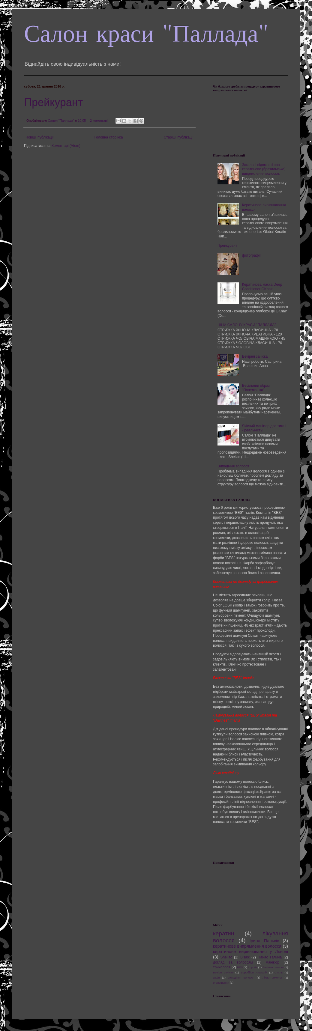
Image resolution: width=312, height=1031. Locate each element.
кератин (223, 933)
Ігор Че (252, 967)
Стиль (278, 972)
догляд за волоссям (233, 962)
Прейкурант (53, 102)
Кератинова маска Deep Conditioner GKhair (262, 286)
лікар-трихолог (272, 977)
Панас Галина (270, 957)
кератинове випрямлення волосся (247, 946)
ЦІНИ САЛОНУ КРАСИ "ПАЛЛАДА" (247, 325)
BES (240, 967)
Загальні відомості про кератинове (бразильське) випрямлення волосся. (264, 169)
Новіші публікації (40, 137)
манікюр (272, 962)
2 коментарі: (99, 120)
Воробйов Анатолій (254, 972)
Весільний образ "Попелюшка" (256, 387)
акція (216, 977)
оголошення (221, 982)
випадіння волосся (241, 977)
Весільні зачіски (273, 967)
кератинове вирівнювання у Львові (250, 951)
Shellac (226, 957)
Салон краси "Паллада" (146, 33)
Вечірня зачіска (255, 356)
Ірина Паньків (264, 940)
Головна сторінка (108, 137)
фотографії (251, 255)
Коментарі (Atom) (66, 146)
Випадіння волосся (233, 466)
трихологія (222, 967)
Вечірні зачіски (223, 972)
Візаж (245, 957)
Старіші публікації (179, 137)
